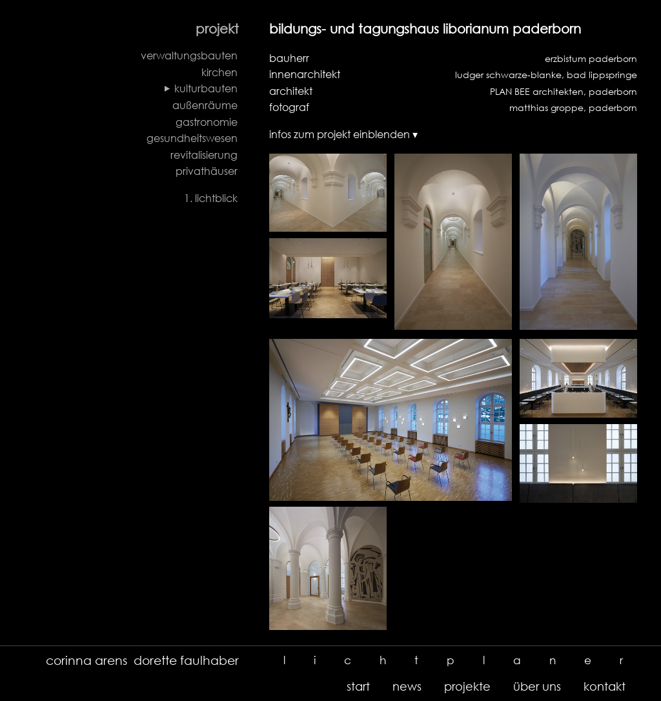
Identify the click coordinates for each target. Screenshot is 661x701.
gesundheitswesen (192, 138)
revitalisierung (204, 154)
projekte (467, 686)
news (407, 686)
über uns (537, 686)
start (358, 686)
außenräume (205, 105)
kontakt (604, 686)
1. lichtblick (211, 198)
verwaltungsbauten (189, 55)
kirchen (219, 72)
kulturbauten (206, 88)
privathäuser (207, 171)
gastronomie (207, 122)
